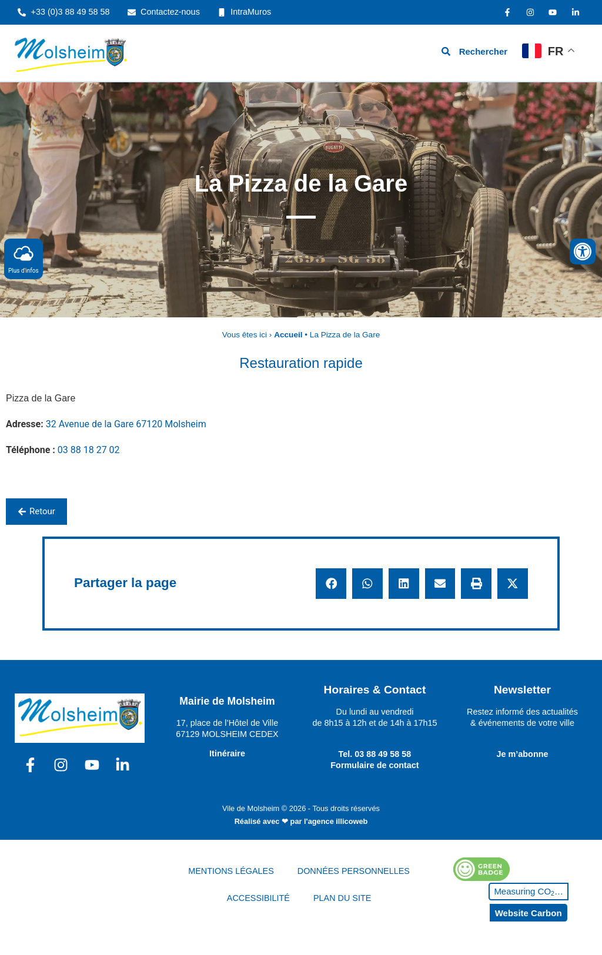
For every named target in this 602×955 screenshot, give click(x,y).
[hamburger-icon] (369, 53)
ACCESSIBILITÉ (258, 898)
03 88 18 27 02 (89, 449)
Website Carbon (528, 913)
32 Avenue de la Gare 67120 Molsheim (126, 424)
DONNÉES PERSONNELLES (353, 871)
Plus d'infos (23, 258)
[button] (331, 583)
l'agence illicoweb (335, 821)
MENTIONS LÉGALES (231, 871)
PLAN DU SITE (342, 898)
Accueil (288, 334)
